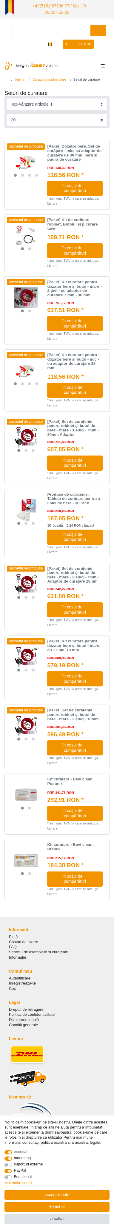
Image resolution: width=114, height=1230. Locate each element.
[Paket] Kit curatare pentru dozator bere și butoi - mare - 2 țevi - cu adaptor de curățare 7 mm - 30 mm (74, 286)
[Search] (98, 28)
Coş (12, 986)
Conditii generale (23, 1023)
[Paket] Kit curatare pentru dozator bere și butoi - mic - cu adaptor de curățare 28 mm (73, 359)
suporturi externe (28, 1164)
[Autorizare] (31, 42)
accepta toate (57, 1194)
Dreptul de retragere (26, 1007)
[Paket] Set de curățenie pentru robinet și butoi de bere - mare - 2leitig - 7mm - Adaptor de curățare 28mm (73, 573)
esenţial (20, 1151)
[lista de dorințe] (58, 42)
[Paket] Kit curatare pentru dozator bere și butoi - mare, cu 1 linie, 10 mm (73, 643)
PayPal (20, 1170)
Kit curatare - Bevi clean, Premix (70, 845)
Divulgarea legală (24, 1017)
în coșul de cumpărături (80, 186)
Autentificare (19, 976)
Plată (13, 935)
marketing (22, 1158)
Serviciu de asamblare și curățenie (38, 950)
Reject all (57, 1206)
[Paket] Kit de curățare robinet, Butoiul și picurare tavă (72, 222)
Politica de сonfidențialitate (32, 1012)
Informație (17, 955)
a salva (57, 1218)
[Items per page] (57, 118)
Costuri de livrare (23, 940)
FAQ (13, 945)
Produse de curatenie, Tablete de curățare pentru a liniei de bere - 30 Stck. (73, 496)
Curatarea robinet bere (49, 77)
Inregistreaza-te (22, 981)
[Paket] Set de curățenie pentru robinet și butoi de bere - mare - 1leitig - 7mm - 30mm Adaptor (73, 426)
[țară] (50, 42)
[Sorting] (57, 102)
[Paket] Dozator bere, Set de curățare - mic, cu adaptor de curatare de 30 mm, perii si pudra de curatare (74, 151)
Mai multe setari (18, 1183)
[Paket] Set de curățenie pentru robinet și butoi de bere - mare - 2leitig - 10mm (72, 712)
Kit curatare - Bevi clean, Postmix (70, 779)
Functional (23, 1176)
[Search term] (51, 28)
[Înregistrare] (41, 42)
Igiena (19, 77)
